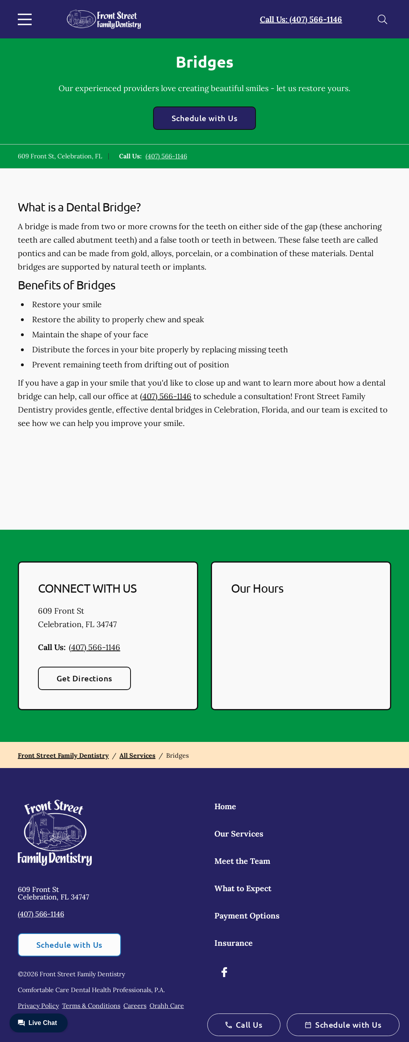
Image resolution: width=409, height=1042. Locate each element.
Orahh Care (167, 1006)
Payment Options (247, 915)
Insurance (233, 943)
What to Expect (242, 888)
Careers (134, 1006)
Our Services (238, 834)
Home (225, 806)
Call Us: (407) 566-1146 (301, 19)
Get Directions (84, 678)
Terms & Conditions (91, 1006)
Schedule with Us (205, 118)
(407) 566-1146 (166, 156)
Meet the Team (242, 861)
